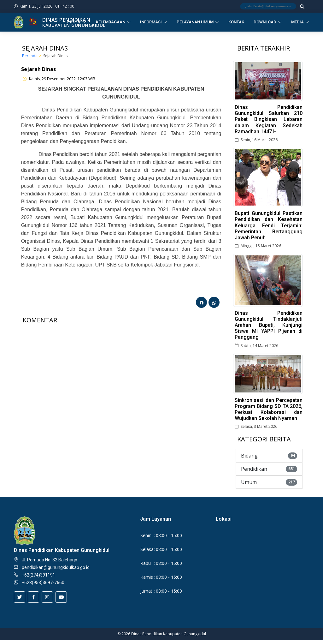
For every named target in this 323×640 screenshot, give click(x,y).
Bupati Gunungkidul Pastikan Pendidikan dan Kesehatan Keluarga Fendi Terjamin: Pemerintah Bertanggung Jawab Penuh (268, 225)
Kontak (236, 22)
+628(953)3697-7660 (43, 582)
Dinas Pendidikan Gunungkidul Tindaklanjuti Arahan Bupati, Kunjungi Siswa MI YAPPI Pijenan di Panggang (268, 325)
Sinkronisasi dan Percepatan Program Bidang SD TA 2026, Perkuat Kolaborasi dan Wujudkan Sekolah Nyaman (268, 409)
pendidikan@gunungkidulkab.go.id (56, 567)
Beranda (30, 55)
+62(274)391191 (38, 574)
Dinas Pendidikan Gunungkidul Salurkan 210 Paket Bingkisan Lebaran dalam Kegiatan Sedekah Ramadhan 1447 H (268, 119)
